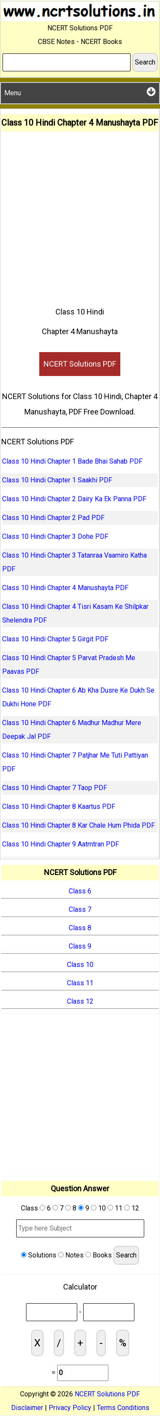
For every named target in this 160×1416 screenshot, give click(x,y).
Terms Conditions (123, 1408)
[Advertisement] (80, 215)
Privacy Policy (70, 1408)
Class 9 (80, 946)
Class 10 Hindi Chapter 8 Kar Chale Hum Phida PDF (78, 825)
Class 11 (80, 983)
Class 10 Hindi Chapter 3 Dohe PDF (55, 536)
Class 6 (80, 891)
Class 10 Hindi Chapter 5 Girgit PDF (55, 639)
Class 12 (80, 1001)
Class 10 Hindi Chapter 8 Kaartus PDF (58, 806)
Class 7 (80, 909)
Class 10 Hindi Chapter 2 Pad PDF (53, 518)
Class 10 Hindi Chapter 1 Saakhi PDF (57, 480)
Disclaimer (27, 1408)
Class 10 (80, 965)
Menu (80, 91)
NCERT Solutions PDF (80, 363)
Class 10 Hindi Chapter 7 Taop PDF (54, 788)
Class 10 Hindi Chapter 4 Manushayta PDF (65, 588)
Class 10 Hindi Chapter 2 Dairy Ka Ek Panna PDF (74, 499)
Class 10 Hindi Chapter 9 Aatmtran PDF (60, 844)
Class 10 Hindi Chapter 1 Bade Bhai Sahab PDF (72, 461)
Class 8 (80, 928)
